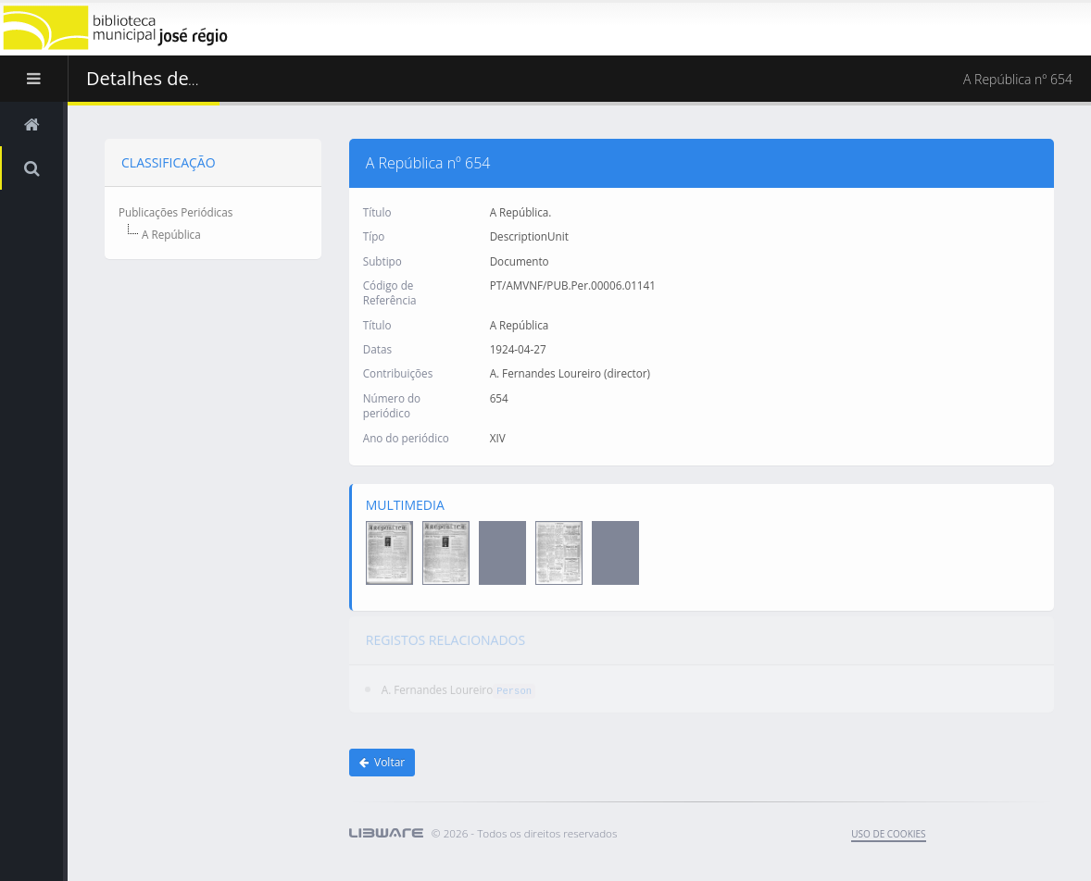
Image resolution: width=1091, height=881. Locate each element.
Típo (374, 236)
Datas (377, 348)
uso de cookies (888, 833)
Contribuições (398, 373)
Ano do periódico (406, 436)
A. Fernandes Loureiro (437, 683)
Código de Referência (390, 291)
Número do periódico (391, 404)
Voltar (382, 762)
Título (377, 211)
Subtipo (382, 260)
